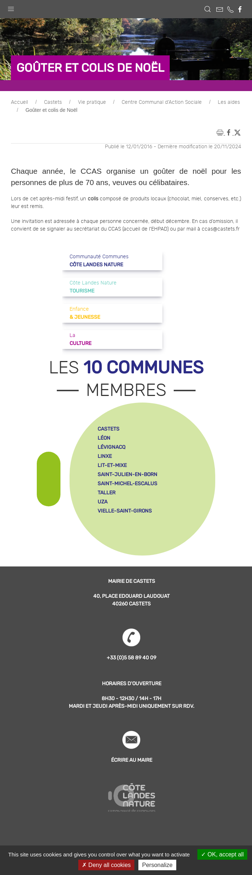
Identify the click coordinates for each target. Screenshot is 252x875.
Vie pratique (92, 102)
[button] (11, 7)
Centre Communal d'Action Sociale (162, 102)
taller (106, 493)
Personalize (157, 865)
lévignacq (111, 447)
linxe (105, 456)
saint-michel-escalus (127, 483)
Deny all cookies (106, 865)
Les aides (229, 102)
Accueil (19, 102)
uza (102, 502)
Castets (53, 102)
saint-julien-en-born (127, 474)
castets (108, 429)
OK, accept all (222, 854)
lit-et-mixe (112, 465)
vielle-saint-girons (125, 511)
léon (104, 438)
